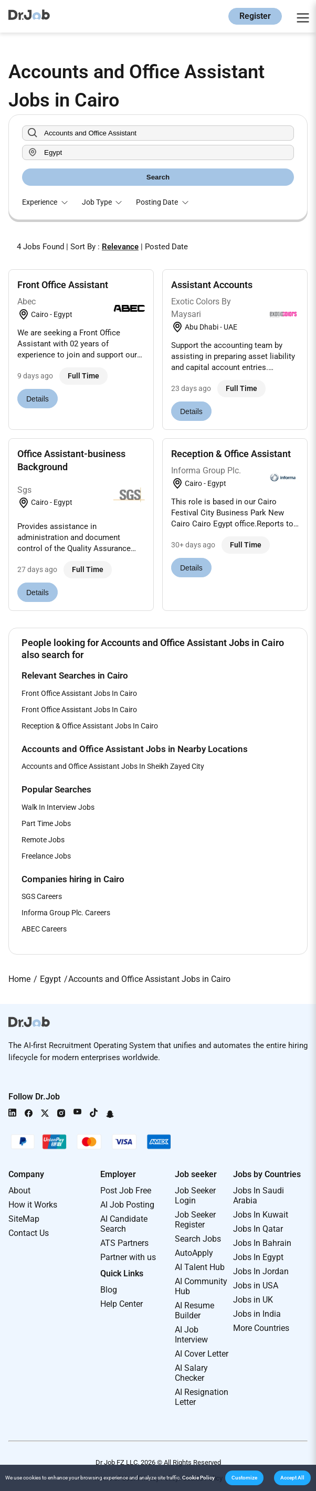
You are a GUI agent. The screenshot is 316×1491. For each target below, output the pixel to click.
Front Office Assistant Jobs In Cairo (79, 693)
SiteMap (23, 1219)
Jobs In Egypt (258, 1257)
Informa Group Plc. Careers (66, 912)
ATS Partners (124, 1243)
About (19, 1191)
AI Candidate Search (124, 1224)
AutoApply (194, 1253)
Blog (108, 1290)
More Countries (261, 1328)
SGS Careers (42, 896)
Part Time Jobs (46, 823)
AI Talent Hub (200, 1267)
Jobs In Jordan (261, 1271)
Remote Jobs (43, 840)
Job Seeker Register (195, 1220)
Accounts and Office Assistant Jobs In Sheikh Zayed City (113, 766)
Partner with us (128, 1257)
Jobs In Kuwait (260, 1215)
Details (37, 399)
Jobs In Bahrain (262, 1243)
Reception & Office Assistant (231, 453)
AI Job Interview (191, 1335)
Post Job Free (125, 1191)
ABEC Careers (44, 929)
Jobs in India (257, 1314)
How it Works (32, 1205)
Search (158, 177)
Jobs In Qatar (258, 1229)
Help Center (121, 1304)
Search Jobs (198, 1239)
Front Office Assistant (62, 284)
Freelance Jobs (46, 856)
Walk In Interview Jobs (58, 807)
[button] (244, 1478)
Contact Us (28, 1233)
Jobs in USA (255, 1286)
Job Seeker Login (195, 1196)
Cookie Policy (198, 1478)
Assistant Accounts (211, 284)
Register (255, 16)
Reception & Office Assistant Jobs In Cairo (90, 726)
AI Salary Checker (191, 1373)
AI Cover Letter (201, 1354)
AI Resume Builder (194, 1310)
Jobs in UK (253, 1300)
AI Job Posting (127, 1205)
